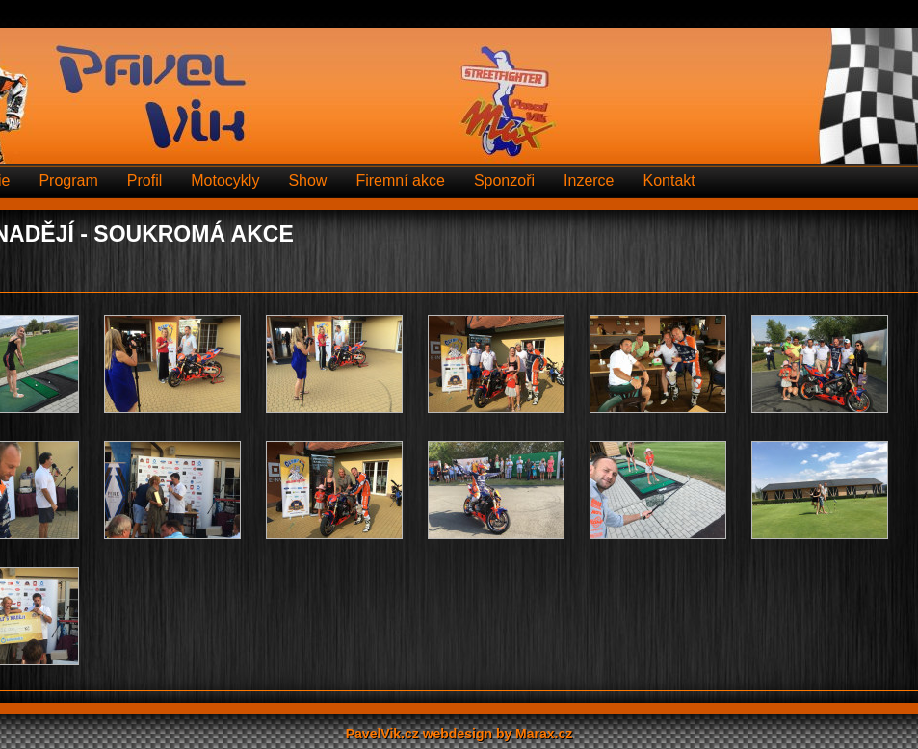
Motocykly (225, 180)
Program (68, 180)
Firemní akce (399, 180)
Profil (144, 180)
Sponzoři (504, 180)
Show (307, 180)
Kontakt (669, 180)
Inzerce (589, 180)
